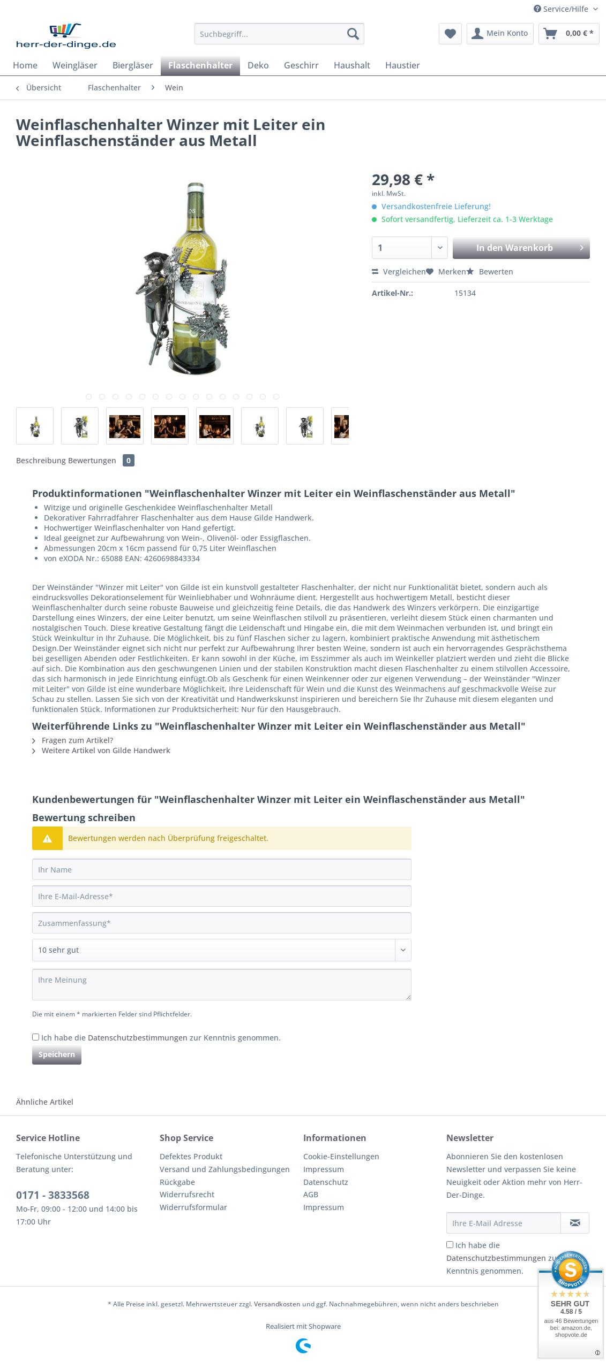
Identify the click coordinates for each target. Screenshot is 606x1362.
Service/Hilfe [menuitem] (562, 9)
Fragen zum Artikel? (72, 740)
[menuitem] (279, 39)
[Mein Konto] (500, 33)
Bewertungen (101, 460)
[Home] (25, 65)
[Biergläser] (133, 65)
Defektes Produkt (191, 1156)
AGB (310, 1194)
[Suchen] (353, 33)
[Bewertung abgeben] (222, 950)
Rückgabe (177, 1182)
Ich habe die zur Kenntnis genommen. (161, 1037)
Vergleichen (399, 271)
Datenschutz (325, 1182)
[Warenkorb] (569, 33)
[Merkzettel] (450, 33)
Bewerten (489, 271)
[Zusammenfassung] (222, 922)
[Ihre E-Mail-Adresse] (222, 896)
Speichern (57, 1054)
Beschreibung (41, 460)
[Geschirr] (301, 65)
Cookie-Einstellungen (341, 1156)
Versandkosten (277, 1304)
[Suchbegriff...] (279, 33)
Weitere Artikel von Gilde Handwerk (101, 750)
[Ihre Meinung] (222, 984)
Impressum (323, 1169)
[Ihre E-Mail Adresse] (503, 1223)
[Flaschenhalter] (200, 65)
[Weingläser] (75, 65)
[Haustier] (403, 65)
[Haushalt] (352, 65)
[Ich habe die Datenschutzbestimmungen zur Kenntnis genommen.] (35, 1037)
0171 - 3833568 (52, 1195)
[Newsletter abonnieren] (574, 1223)
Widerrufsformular (193, 1207)
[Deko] (258, 65)
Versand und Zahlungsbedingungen (225, 1169)
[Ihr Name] (222, 869)
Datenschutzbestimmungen (138, 1037)
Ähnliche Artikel (44, 1102)
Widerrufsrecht (187, 1194)
